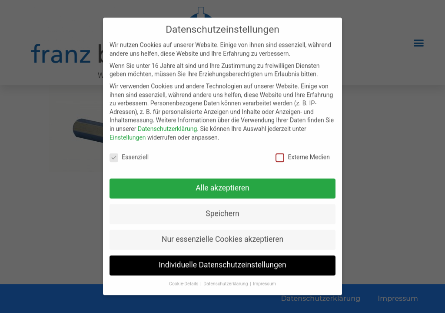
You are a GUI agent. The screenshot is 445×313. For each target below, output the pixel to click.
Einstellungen (128, 133)
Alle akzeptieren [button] (222, 184)
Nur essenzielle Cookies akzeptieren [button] (222, 235)
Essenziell (129, 153)
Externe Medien (302, 153)
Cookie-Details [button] (184, 280)
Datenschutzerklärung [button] (226, 280)
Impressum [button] (264, 280)
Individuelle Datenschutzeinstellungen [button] (222, 260)
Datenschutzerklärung (167, 124)
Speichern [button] (222, 209)
